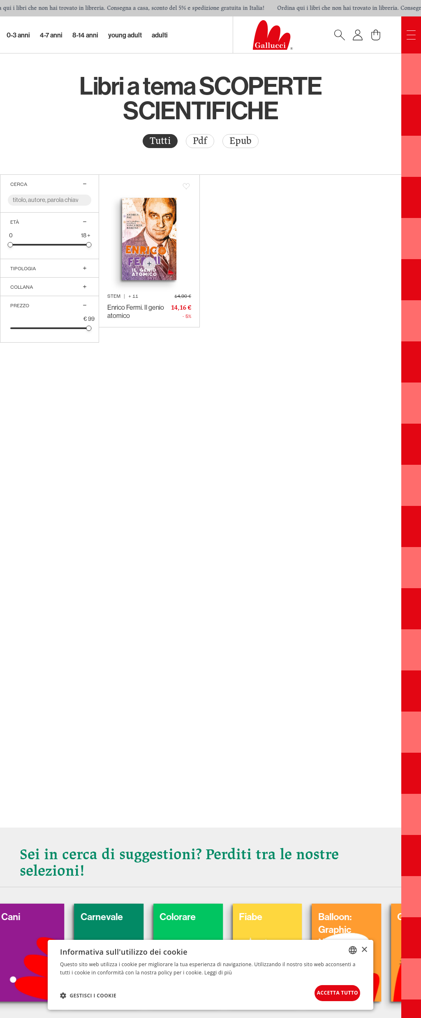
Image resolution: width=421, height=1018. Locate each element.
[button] (88, 994)
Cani (27, 912)
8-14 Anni (85, 35)
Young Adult (125, 35)
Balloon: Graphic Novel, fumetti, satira (375, 932)
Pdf (200, 141)
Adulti (160, 35)
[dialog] (210, 973)
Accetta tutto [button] (328, 991)
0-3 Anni (18, 35)
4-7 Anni (51, 35)
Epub (240, 141)
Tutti (160, 141)
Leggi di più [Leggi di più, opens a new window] (218, 969)
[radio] (160, 141)
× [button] (364, 947)
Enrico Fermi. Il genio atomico (135, 311)
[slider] (10, 244)
